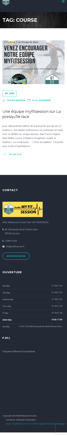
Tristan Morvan (16, 100)
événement (45, 100)
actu (35, 100)
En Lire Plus (11, 154)
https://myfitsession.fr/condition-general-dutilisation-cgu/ (35, 423)
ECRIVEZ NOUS (16, 256)
